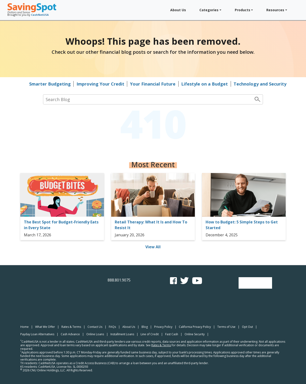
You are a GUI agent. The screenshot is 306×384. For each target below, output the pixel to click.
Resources (275, 10)
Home (24, 327)
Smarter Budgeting (50, 84)
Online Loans (95, 334)
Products (242, 10)
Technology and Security (260, 84)
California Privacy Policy (195, 327)
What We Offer (45, 327)
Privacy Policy (163, 327)
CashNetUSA (40, 14)
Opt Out (247, 327)
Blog (145, 327)
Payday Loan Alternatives (37, 334)
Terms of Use (226, 327)
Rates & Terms (71, 327)
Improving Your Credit (100, 84)
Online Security (195, 334)
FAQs (112, 327)
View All (153, 246)
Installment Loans (122, 334)
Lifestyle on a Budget (204, 84)
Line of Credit (150, 334)
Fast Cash (171, 334)
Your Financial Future (152, 84)
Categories (209, 10)
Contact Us (94, 327)
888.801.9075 (119, 280)
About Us (178, 10)
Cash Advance (70, 334)
